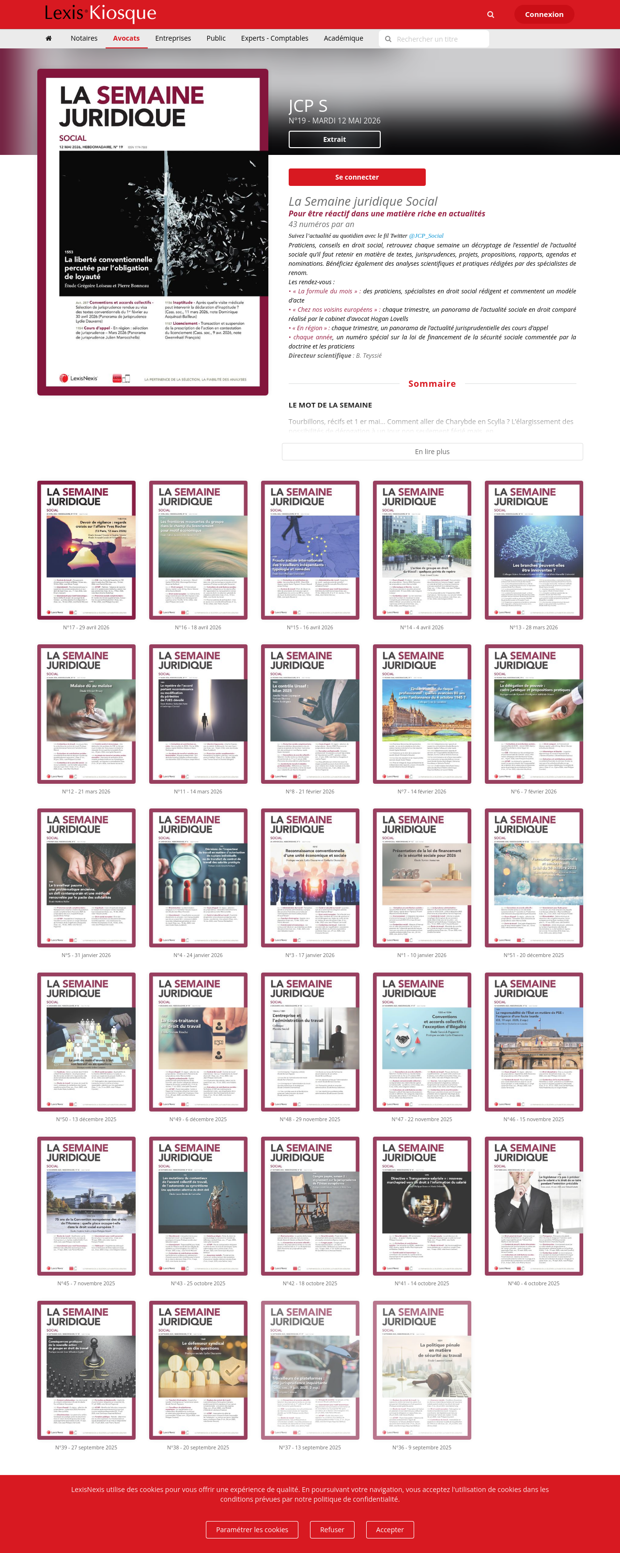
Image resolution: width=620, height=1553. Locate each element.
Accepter (390, 1529)
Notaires (84, 38)
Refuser (332, 1529)
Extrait (334, 139)
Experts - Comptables (275, 38)
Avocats (126, 38)
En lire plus (432, 451)
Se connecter (357, 177)
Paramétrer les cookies (252, 1529)
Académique (343, 38)
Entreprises (173, 38)
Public (216, 38)
